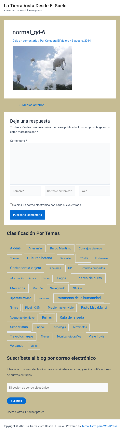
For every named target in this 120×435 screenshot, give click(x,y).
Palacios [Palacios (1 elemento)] (44, 298)
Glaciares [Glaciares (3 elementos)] (55, 268)
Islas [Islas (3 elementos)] (46, 278)
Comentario (18, 141)
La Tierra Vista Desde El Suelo (35, 5)
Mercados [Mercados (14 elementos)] (17, 288)
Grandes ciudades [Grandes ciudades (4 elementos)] (93, 268)
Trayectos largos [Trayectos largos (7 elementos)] (21, 336)
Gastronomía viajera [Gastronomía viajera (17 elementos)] (25, 268)
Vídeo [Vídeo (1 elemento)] (34, 345)
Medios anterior (31, 105)
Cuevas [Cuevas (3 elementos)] (14, 258)
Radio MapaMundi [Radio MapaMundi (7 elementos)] (94, 307)
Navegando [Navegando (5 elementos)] (58, 288)
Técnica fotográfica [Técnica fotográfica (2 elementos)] (69, 336)
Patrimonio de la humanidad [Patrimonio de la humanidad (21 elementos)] (79, 298)
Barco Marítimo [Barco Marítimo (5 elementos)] (60, 248)
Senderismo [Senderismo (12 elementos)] (19, 327)
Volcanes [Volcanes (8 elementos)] (16, 346)
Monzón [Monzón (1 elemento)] (38, 288)
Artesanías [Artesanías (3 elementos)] (35, 248)
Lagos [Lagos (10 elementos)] (61, 278)
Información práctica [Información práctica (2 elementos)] (23, 278)
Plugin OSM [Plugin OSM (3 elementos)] (33, 307)
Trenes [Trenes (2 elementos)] (45, 336)
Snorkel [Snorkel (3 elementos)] (40, 327)
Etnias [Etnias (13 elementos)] (83, 258)
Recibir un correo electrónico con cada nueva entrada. (47, 205)
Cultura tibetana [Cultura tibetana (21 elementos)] (39, 258)
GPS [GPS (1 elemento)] (70, 268)
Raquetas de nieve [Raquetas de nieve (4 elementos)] (22, 317)
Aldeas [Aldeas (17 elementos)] (15, 248)
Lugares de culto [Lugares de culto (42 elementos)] (88, 278)
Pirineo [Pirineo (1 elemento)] (13, 307)
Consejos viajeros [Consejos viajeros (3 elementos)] (90, 248)
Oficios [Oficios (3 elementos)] (77, 288)
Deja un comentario (25, 40)
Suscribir (16, 401)
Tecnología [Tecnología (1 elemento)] (59, 327)
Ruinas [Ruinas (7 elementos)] (47, 317)
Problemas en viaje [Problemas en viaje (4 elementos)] (61, 307)
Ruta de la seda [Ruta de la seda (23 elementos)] (72, 317)
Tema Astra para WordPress (99, 426)
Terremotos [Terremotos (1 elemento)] (80, 327)
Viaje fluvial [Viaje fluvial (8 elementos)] (97, 336)
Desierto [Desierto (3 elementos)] (65, 258)
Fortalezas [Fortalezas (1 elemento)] (101, 258)
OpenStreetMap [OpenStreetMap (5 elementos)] (21, 298)
